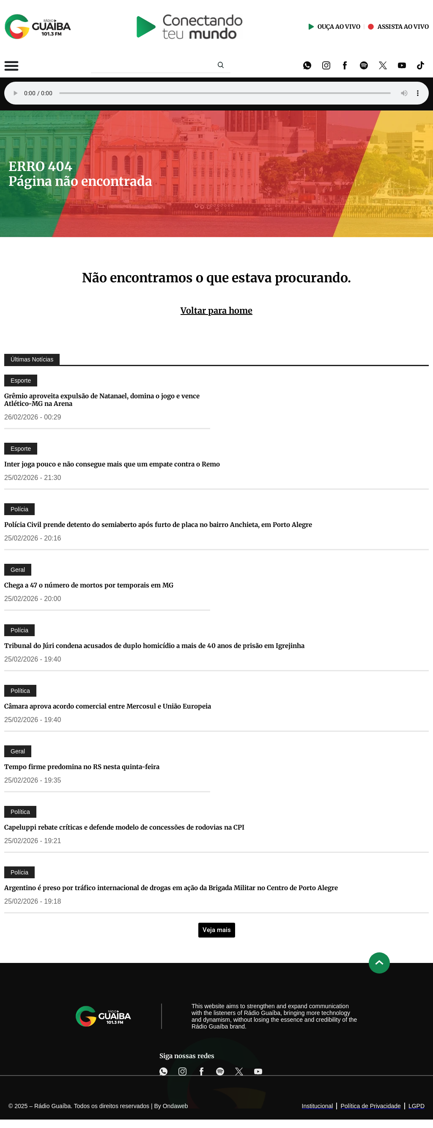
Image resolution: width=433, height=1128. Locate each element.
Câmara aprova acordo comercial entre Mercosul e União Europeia (107, 706)
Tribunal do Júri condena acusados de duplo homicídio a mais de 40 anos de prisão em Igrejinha (154, 646)
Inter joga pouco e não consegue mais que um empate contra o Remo (112, 464)
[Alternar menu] (11, 65)
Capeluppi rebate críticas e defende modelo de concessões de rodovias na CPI (124, 827)
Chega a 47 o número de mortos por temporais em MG (88, 585)
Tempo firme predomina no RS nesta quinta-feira (81, 767)
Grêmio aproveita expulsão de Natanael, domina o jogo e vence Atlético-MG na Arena (102, 400)
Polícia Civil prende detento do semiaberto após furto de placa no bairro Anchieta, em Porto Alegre (158, 525)
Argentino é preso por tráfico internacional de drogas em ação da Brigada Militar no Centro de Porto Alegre (171, 888)
